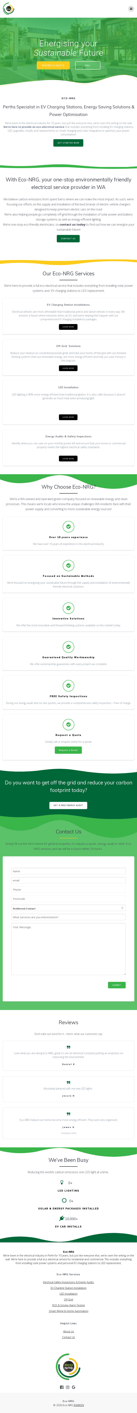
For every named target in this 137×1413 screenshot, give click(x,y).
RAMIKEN (79, 1405)
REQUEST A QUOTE (53, 65)
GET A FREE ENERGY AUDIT (68, 805)
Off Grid (68, 1299)
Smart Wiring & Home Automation (68, 1311)
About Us (68, 1331)
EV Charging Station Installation (69, 1288)
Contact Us (68, 1337)
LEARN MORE (68, 327)
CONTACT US (68, 238)
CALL (87, 65)
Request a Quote (68, 750)
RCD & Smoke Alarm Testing (68, 1305)
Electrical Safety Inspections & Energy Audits (68, 1282)
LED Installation (69, 1293)
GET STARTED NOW (68, 143)
